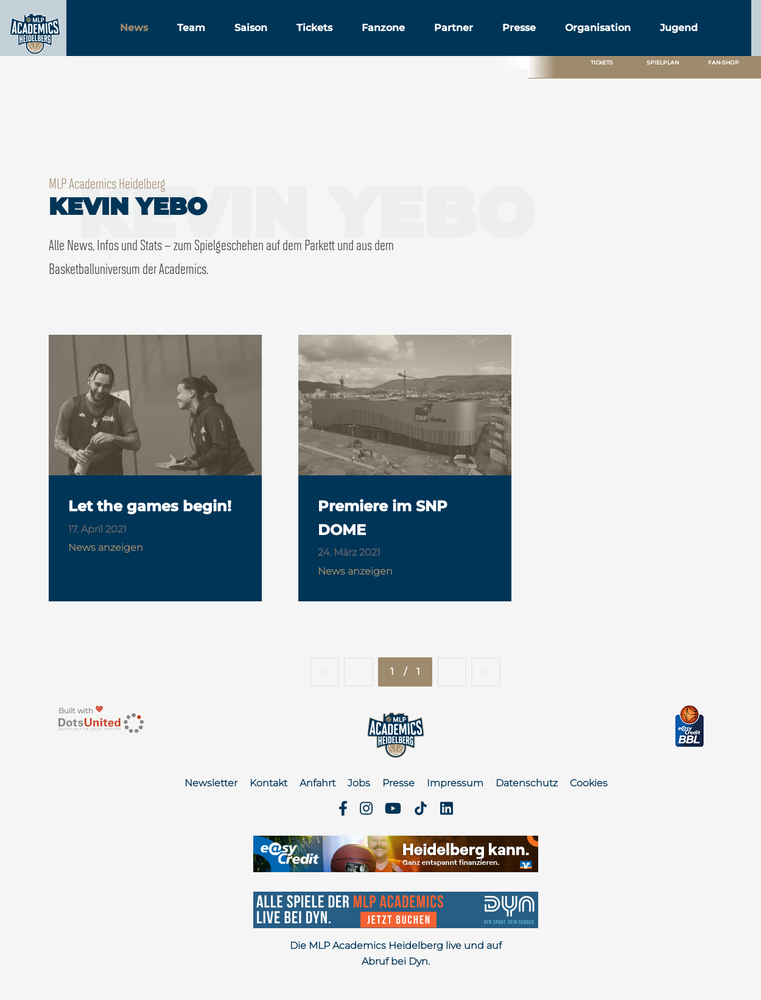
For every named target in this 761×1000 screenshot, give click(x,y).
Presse (580, 41)
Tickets (376, 41)
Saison (312, 41)
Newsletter (210, 783)
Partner (515, 41)
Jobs (359, 783)
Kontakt (268, 783)
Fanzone (444, 41)
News (195, 41)
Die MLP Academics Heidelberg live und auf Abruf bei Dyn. (396, 953)
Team (253, 41)
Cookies (589, 783)
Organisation (659, 41)
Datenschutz (527, 783)
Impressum (455, 783)
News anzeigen (105, 547)
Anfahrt (317, 783)
